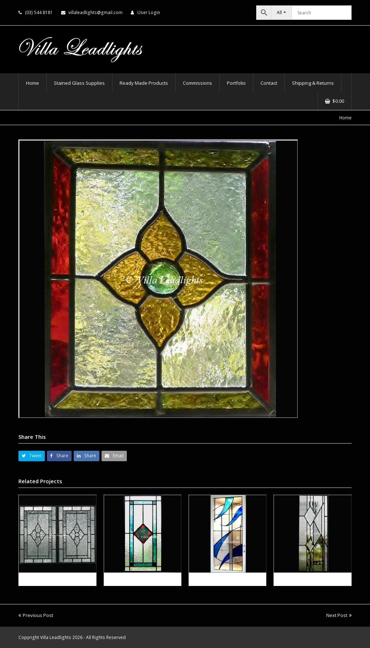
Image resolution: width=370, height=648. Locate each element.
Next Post (339, 615)
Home (345, 117)
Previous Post (35, 615)
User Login (148, 12)
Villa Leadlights (55, 637)
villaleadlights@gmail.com (95, 12)
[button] (31, 456)
